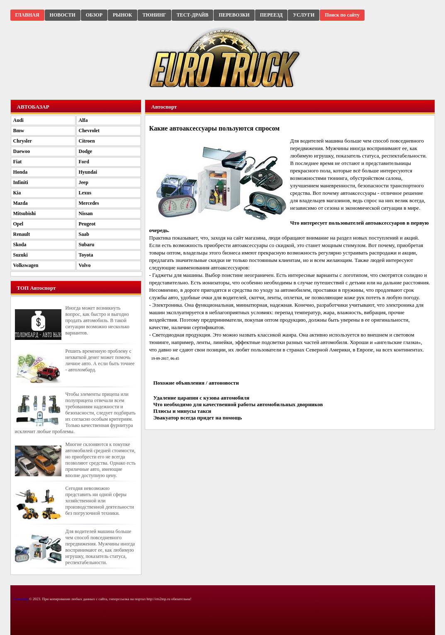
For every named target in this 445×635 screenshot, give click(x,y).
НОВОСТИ (62, 15)
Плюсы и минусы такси (182, 411)
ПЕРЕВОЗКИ (234, 15)
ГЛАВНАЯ (27, 15)
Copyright (20, 599)
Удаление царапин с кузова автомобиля (201, 398)
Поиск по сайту (342, 15)
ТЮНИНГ (154, 15)
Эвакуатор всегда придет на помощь (197, 417)
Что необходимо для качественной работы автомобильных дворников (238, 404)
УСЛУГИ (303, 15)
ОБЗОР (94, 15)
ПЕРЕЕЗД (271, 15)
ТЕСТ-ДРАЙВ (193, 15)
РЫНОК (122, 15)
